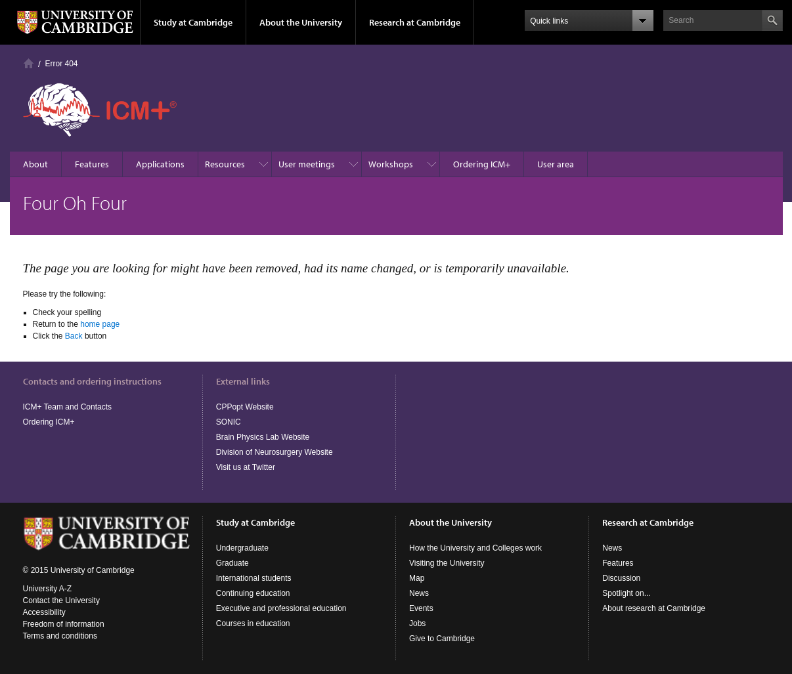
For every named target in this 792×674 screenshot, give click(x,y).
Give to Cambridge (442, 638)
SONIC (228, 422)
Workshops (390, 164)
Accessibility (44, 612)
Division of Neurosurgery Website (274, 452)
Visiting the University (447, 563)
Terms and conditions (60, 636)
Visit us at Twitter (245, 467)
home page (100, 324)
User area (555, 164)
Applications (160, 164)
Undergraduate (242, 548)
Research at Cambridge (414, 22)
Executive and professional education (281, 608)
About (35, 164)
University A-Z (47, 588)
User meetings (306, 164)
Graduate (232, 563)
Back (74, 336)
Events (421, 608)
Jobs (417, 623)
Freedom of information (63, 624)
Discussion (621, 578)
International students (254, 578)
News (419, 593)
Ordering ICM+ (481, 164)
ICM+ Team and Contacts (67, 406)
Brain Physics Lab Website (263, 437)
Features (92, 164)
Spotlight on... (626, 593)
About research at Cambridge (653, 608)
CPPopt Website (245, 406)
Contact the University (61, 600)
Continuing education (253, 593)
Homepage (28, 63)
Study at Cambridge (193, 22)
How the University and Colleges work (475, 548)
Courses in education (253, 623)
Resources (225, 164)
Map (416, 578)
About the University (300, 22)
